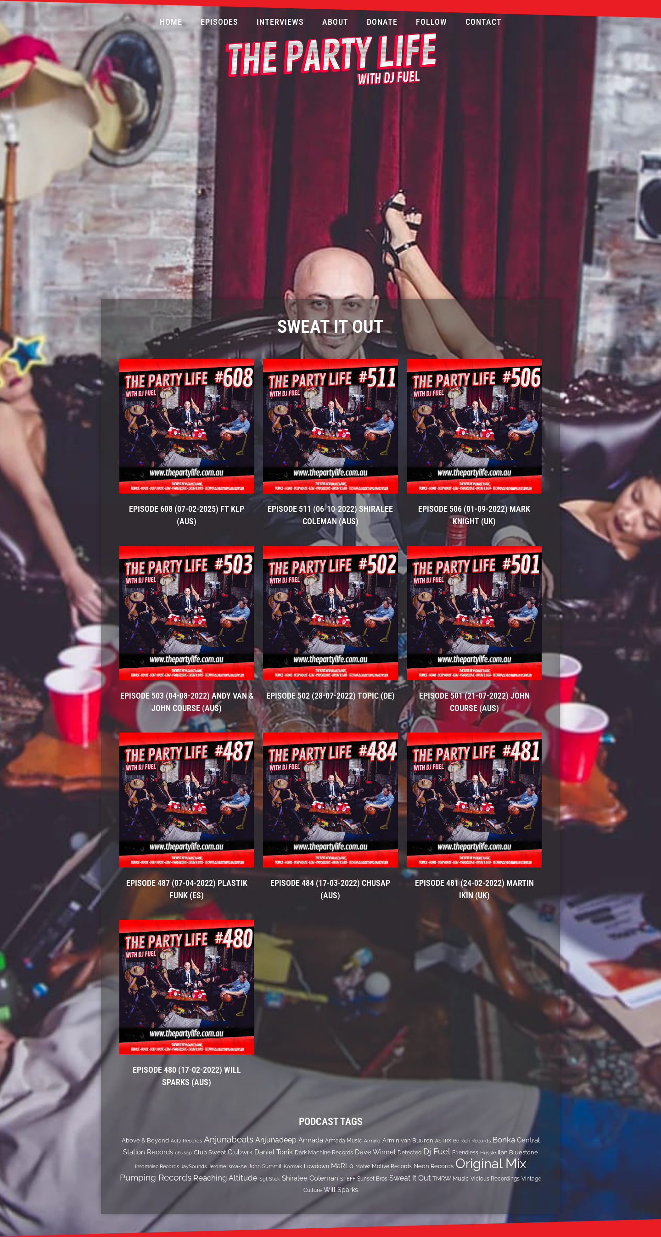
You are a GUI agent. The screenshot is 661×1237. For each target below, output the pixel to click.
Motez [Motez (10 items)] (362, 1166)
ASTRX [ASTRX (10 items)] (443, 1140)
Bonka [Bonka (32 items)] (504, 1139)
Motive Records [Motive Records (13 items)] (392, 1166)
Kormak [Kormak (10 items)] (293, 1166)
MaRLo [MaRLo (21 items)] (342, 1166)
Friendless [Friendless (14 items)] (465, 1152)
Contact (483, 22)
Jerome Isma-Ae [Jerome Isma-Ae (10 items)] (227, 1166)
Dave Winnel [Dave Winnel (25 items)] (375, 1152)
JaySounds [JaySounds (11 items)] (194, 1166)
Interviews (280, 22)
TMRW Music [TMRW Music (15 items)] (450, 1178)
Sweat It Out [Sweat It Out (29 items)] (410, 1178)
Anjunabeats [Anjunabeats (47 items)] (228, 1139)
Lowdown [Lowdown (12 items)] (316, 1166)
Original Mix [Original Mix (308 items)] (491, 1163)
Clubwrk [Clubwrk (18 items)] (240, 1152)
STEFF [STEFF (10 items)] (347, 1178)
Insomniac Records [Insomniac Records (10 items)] (157, 1166)
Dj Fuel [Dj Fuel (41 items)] (436, 1151)
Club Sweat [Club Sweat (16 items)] (210, 1152)
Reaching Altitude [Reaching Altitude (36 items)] (225, 1177)
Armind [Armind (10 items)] (372, 1140)
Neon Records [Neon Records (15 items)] (434, 1166)
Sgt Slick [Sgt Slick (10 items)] (269, 1178)
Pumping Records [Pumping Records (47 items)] (155, 1177)
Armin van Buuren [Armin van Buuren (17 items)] (407, 1140)
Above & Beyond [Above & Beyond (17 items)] (145, 1140)
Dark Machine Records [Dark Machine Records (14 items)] (324, 1152)
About (335, 22)
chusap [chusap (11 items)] (183, 1152)
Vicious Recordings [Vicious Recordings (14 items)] (495, 1178)
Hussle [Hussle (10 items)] (488, 1152)
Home (171, 22)
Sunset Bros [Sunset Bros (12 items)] (372, 1178)
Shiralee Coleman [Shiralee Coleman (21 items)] (310, 1178)
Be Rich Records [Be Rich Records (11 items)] (472, 1140)
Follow (431, 22)
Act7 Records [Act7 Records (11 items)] (186, 1140)
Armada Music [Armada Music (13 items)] (343, 1140)
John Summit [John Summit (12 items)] (265, 1166)
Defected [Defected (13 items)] (409, 1152)
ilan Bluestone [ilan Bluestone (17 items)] (518, 1152)
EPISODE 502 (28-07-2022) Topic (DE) (330, 695)
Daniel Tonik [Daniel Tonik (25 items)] (273, 1152)
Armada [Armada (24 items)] (310, 1140)
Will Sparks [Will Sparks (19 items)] (341, 1189)
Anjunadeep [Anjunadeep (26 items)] (276, 1140)
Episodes (219, 22)
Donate (382, 22)
